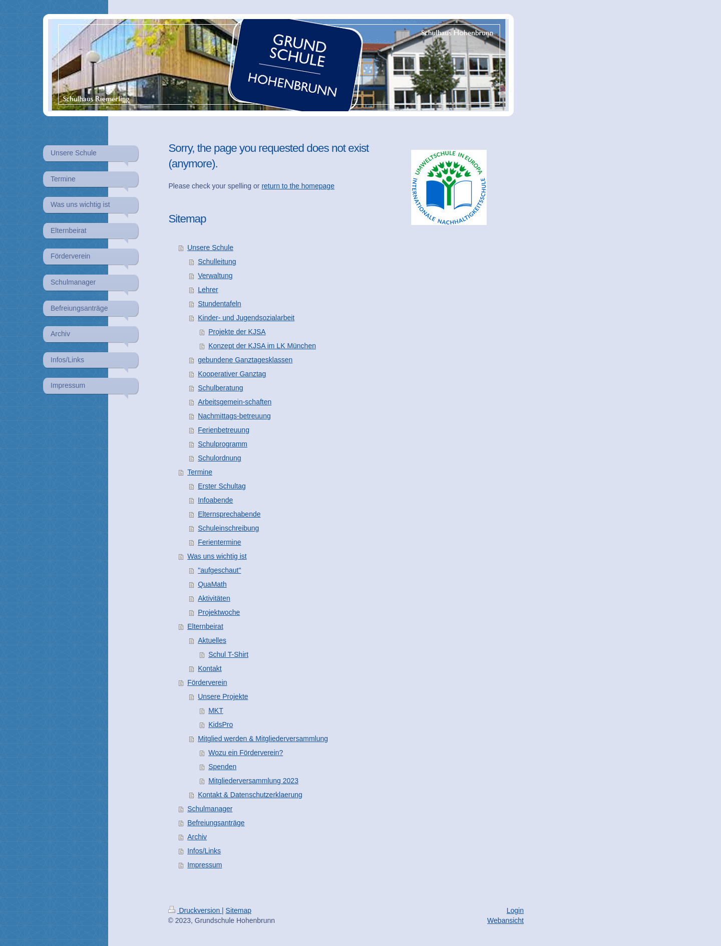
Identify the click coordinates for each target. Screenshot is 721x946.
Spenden (222, 767)
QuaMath (212, 584)
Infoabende (215, 500)
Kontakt (209, 668)
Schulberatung (220, 388)
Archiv (197, 837)
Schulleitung (217, 262)
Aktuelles (212, 640)
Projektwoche (219, 612)
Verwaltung (215, 276)
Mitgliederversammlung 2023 (253, 781)
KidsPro (220, 725)
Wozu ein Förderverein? (245, 753)
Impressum (204, 865)
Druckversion (195, 910)
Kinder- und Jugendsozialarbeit (246, 318)
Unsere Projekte (223, 696)
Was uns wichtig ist (217, 556)
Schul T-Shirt (228, 654)
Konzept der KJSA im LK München (262, 346)
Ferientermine (219, 542)
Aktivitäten (214, 598)
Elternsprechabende (229, 514)
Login (515, 910)
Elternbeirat (205, 626)
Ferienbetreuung (223, 430)
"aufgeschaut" (219, 570)
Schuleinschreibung (228, 528)
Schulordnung (219, 458)
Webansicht (505, 920)
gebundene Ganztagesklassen (245, 360)
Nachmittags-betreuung (234, 416)
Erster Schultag (222, 486)
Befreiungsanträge (215, 823)
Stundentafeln (219, 304)
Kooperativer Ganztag (232, 374)
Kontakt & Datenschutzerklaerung (250, 795)
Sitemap (238, 910)
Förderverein (207, 682)
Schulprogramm (222, 444)
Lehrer (208, 290)
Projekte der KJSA (236, 332)
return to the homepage (297, 186)
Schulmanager (209, 809)
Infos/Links (204, 851)
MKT (215, 710)
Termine (199, 472)
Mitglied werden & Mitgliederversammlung (263, 739)
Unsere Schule (210, 248)
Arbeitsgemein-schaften (234, 402)
